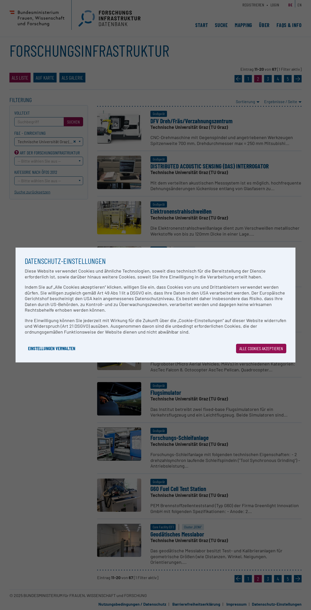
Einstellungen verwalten (51, 348)
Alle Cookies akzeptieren (261, 348)
